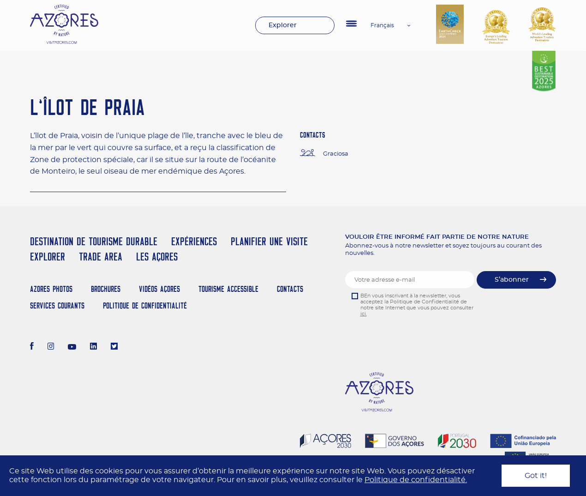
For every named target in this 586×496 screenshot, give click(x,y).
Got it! (536, 475)
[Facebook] (32, 347)
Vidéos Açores (159, 288)
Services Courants (57, 305)
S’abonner (512, 280)
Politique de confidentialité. (416, 480)
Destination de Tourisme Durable (93, 241)
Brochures (105, 288)
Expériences (194, 241)
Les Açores (157, 256)
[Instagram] (51, 347)
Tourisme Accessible (228, 288)
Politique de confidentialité (145, 305)
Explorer (283, 25)
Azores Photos (51, 288)
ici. (363, 313)
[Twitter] (114, 347)
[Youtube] (72, 347)
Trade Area (100, 256)
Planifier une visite (269, 241)
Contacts (290, 288)
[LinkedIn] (93, 347)
